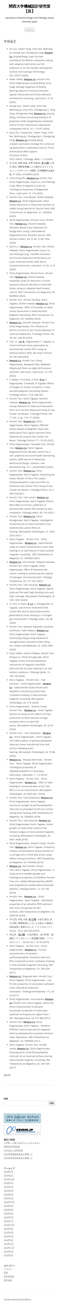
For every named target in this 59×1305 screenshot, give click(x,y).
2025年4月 (8, 1190)
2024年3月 (8, 1213)
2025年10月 (9, 1179)
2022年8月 (8, 1255)
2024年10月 (9, 1201)
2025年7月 (8, 1186)
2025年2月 (8, 1198)
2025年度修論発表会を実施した (18, 1154)
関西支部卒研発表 (12, 1146)
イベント (8, 1268)
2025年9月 (8, 1182)
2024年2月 (8, 1217)
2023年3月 (8, 1236)
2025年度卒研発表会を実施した (18, 1157)
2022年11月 (9, 1247)
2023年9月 (8, 1228)
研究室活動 (9, 1276)
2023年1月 (8, 1243)
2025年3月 (8, 1194)
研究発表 (8, 1280)
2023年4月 (8, 1232)
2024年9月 (8, 1205)
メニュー (29, 29)
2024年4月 (8, 1209)
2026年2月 (8, 1175)
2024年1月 (8, 1220)
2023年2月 (8, 1239)
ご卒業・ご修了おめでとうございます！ (22, 1142)
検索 (6, 1098)
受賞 (6, 1272)
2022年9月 (8, 1251)
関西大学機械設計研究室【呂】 (29, 9)
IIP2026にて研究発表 (13, 1150)
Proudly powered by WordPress (17, 1299)
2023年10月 (9, 1224)
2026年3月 (8, 1171)
